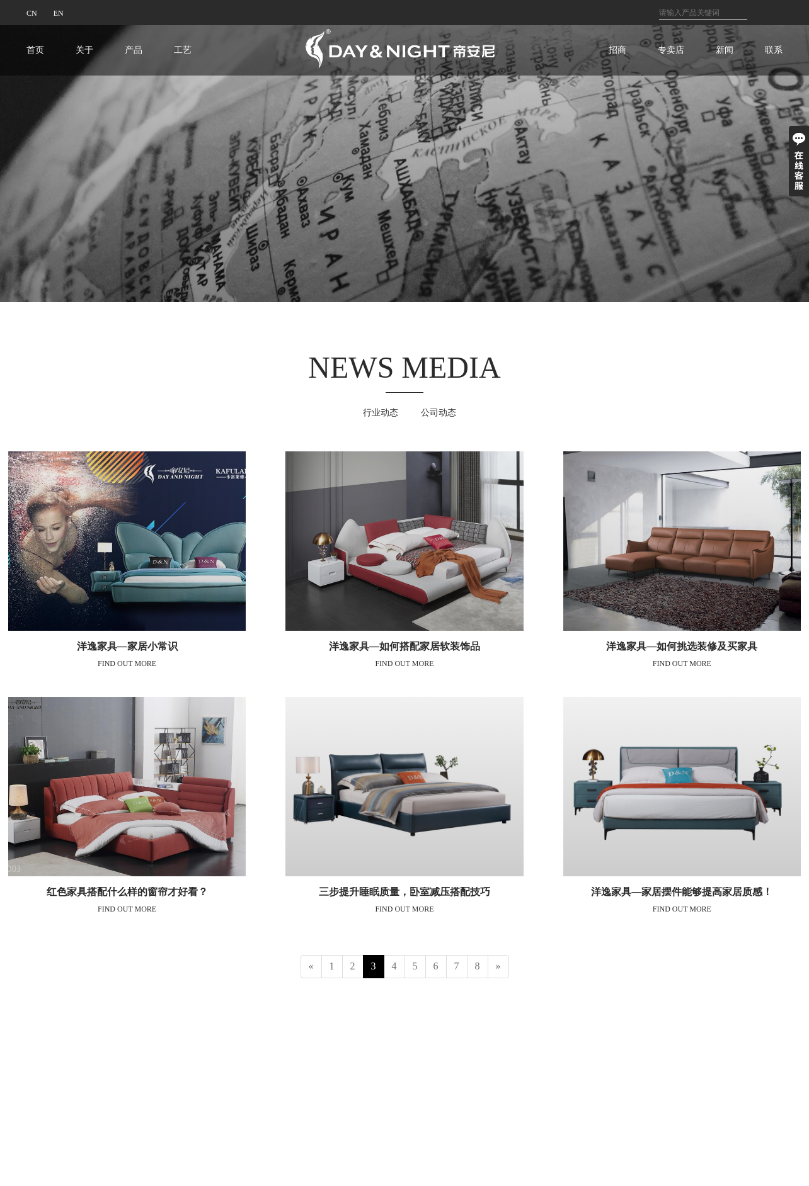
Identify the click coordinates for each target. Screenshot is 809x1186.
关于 (84, 50)
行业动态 (380, 412)
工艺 (183, 50)
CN (31, 13)
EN (59, 13)
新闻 (724, 50)
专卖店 (671, 50)
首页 (35, 50)
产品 (133, 50)
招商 (617, 50)
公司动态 (438, 412)
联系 (774, 50)
